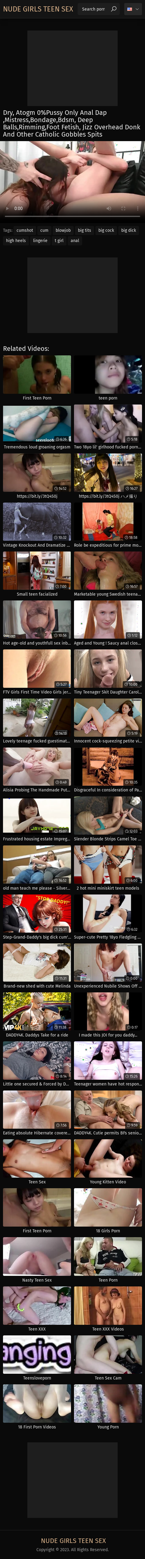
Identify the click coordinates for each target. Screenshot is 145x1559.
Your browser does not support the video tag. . (72, 182)
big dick (128, 230)
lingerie (40, 240)
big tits (84, 230)
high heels (16, 240)
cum (44, 230)
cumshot (25, 230)
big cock (106, 230)
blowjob (63, 230)
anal (75, 240)
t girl (59, 240)
